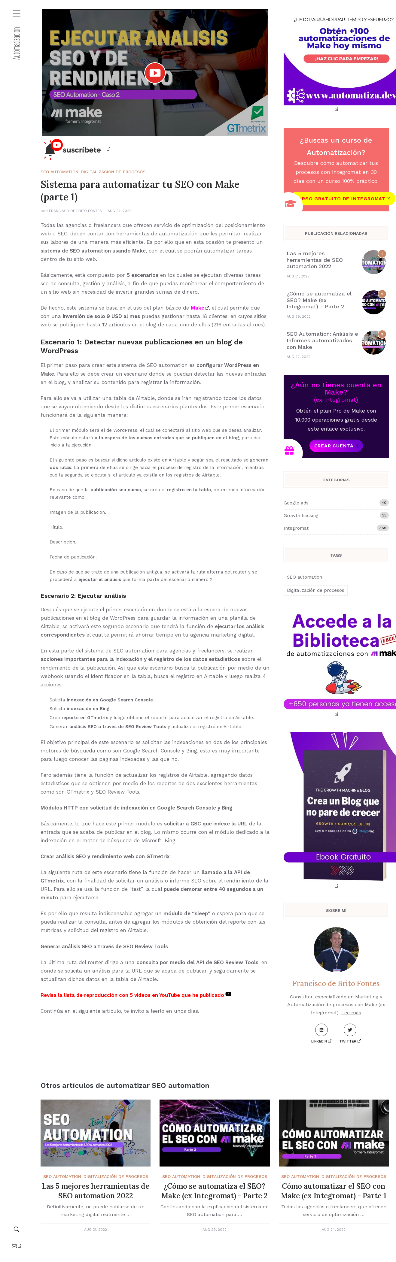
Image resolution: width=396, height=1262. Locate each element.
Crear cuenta (334, 446)
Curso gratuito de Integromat (340, 198)
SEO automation (59, 171)
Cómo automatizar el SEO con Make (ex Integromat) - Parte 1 (333, 1191)
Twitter (347, 1033)
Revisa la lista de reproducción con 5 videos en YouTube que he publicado (132, 995)
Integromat (336, 528)
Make (197, 308)
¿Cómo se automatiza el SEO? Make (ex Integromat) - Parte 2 (319, 300)
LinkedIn (319, 1033)
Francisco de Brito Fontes (75, 211)
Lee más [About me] (351, 1012)
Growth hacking (336, 515)
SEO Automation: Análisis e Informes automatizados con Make (322, 340)
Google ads (336, 502)
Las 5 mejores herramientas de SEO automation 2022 (315, 259)
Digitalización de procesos (113, 171)
